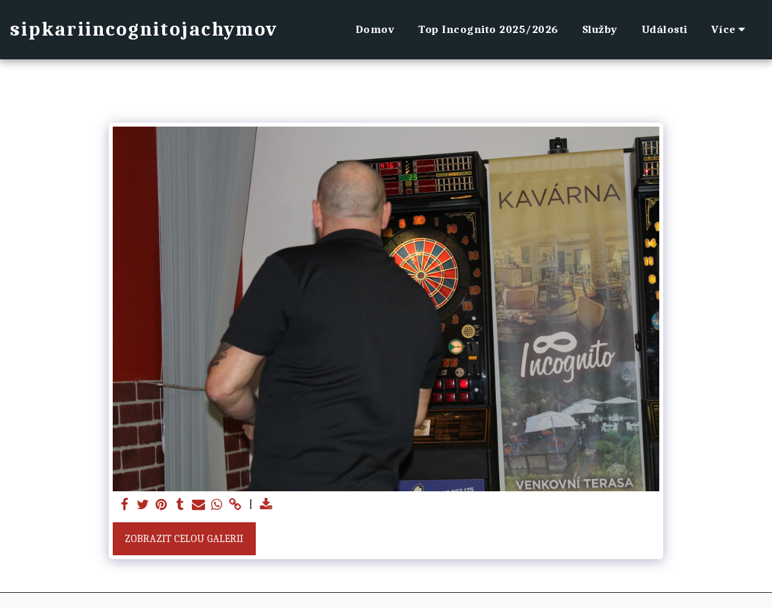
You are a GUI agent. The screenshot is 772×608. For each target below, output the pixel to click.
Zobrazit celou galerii (184, 539)
